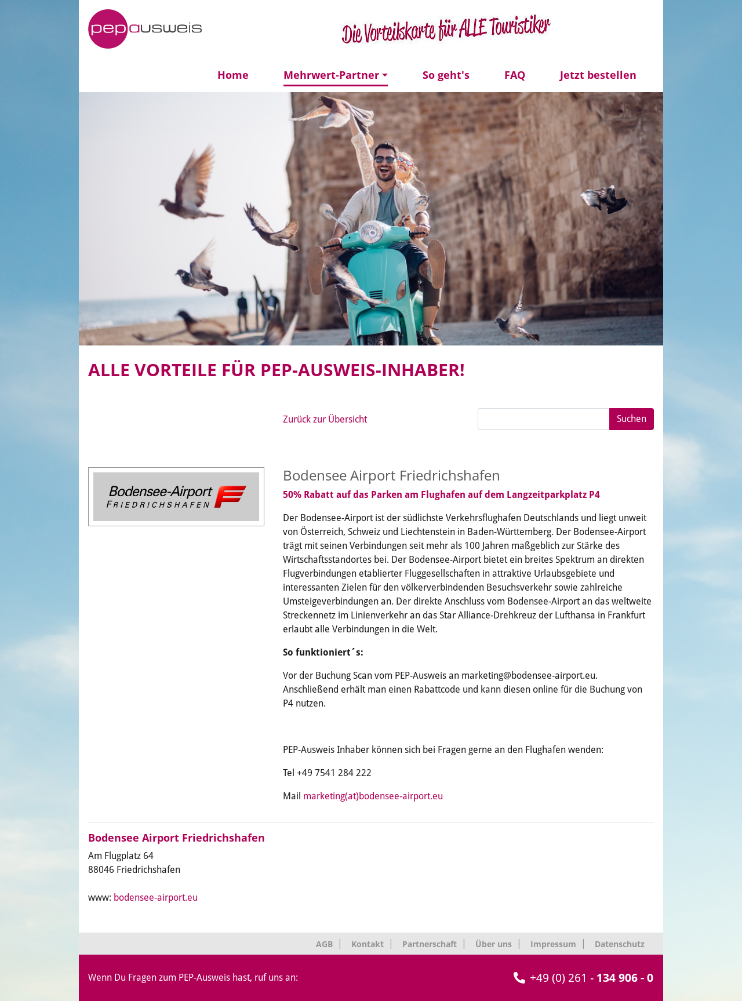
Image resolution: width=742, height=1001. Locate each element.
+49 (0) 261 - (583, 978)
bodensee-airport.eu (156, 897)
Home (233, 75)
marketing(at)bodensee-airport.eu (373, 796)
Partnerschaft (429, 943)
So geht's (446, 75)
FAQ (514, 75)
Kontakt (367, 943)
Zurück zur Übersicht (325, 419)
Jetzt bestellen (598, 75)
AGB (324, 943)
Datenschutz (620, 943)
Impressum (553, 943)
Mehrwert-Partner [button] (331, 75)
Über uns (493, 943)
